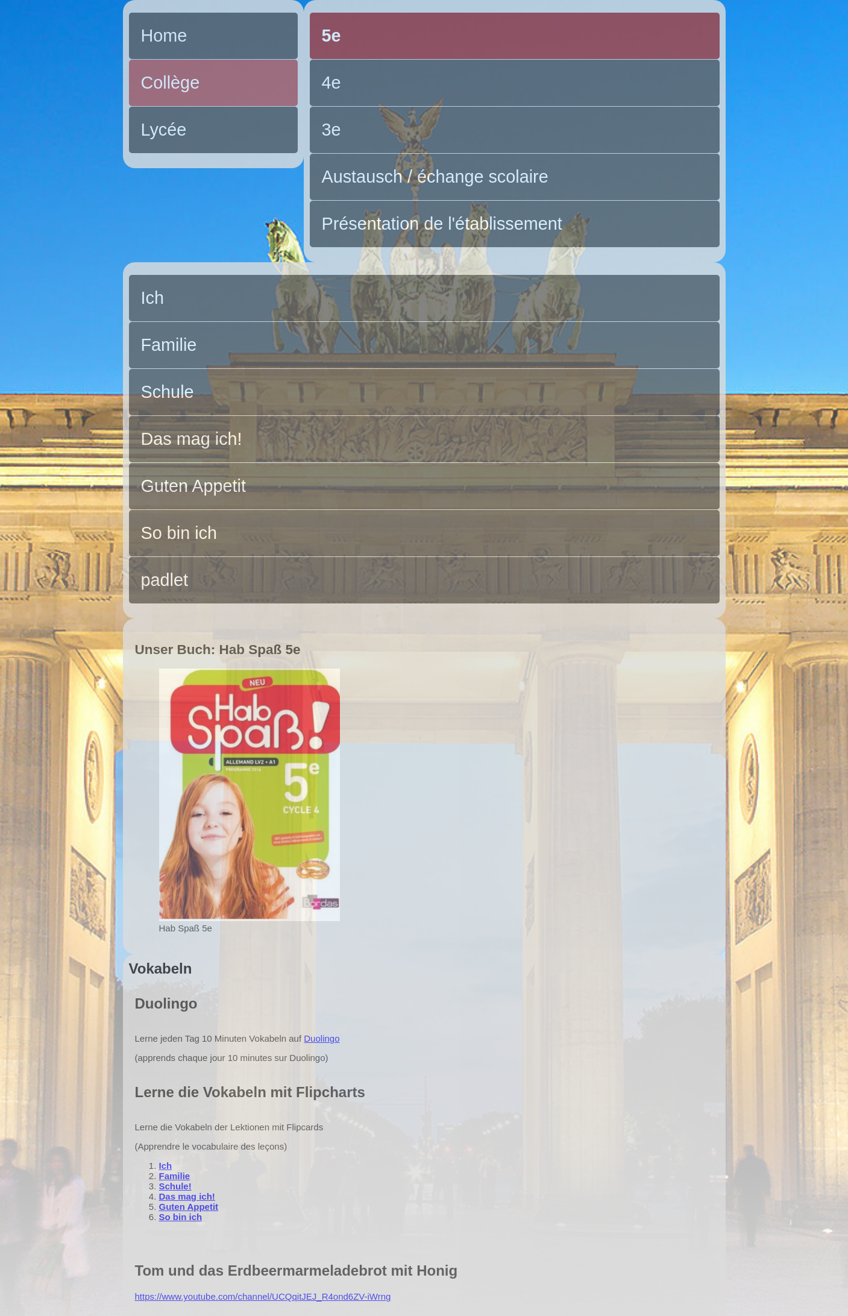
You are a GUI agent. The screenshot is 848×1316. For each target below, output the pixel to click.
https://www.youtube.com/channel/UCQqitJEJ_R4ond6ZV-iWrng (263, 1296)
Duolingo (321, 1038)
